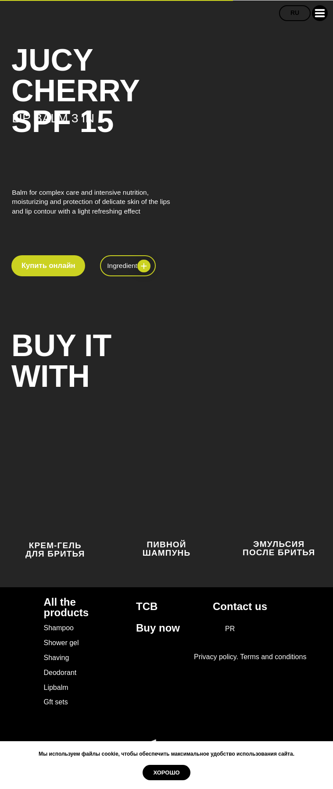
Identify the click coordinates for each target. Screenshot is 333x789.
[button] (320, 13)
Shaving (56, 657)
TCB (147, 606)
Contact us (240, 606)
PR (230, 628)
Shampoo (59, 628)
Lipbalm (56, 687)
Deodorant (60, 672)
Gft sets (56, 702)
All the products (66, 607)
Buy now (158, 628)
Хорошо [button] (166, 772)
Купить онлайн (48, 265)
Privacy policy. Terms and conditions (250, 656)
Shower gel (61, 642)
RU (294, 12)
